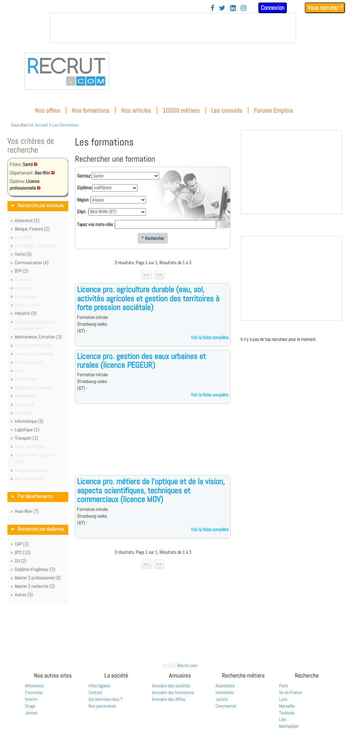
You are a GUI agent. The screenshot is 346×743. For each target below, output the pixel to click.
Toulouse (286, 713)
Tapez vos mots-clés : (96, 224)
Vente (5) (23, 254)
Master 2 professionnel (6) (38, 578)
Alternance (34, 686)
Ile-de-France (290, 692)
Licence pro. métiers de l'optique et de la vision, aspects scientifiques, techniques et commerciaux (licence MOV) (151, 490)
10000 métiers (181, 110)
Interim (31, 699)
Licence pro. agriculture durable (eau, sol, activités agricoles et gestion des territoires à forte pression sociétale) (148, 298)
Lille (282, 719)
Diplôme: (84, 188)
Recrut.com (187, 665)
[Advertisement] (152, 445)
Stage (30, 706)
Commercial (226, 706)
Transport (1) (26, 438)
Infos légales (99, 686)
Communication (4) (32, 262)
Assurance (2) (27, 220)
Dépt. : (83, 212)
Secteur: (84, 176)
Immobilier (225, 692)
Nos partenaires (102, 706)
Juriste (222, 699)
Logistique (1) (27, 429)
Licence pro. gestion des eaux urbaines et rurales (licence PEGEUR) (141, 360)
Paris (283, 686)
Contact (95, 692)
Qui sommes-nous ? (106, 699)
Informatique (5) (29, 421)
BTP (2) (21, 271)
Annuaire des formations (173, 692)
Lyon (283, 699)
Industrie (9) (26, 313)
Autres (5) (24, 594)
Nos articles (136, 110)
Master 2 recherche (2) (35, 586)
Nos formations (90, 110)
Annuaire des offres (168, 699)
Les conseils (226, 110)
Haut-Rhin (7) (27, 511)
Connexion (272, 7)
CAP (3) (22, 544)
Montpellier (288, 726)
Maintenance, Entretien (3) (38, 337)
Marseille (287, 706)
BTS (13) (23, 552)
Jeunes (31, 713)
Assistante (225, 686)
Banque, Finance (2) (32, 229)
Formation (34, 692)
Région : (84, 200)
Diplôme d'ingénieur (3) (35, 569)
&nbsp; (173, 28)
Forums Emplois (273, 110)
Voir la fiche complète (209, 337)
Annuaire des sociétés (171, 686)
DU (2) (21, 561)
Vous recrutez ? (324, 7)
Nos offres (47, 110)
